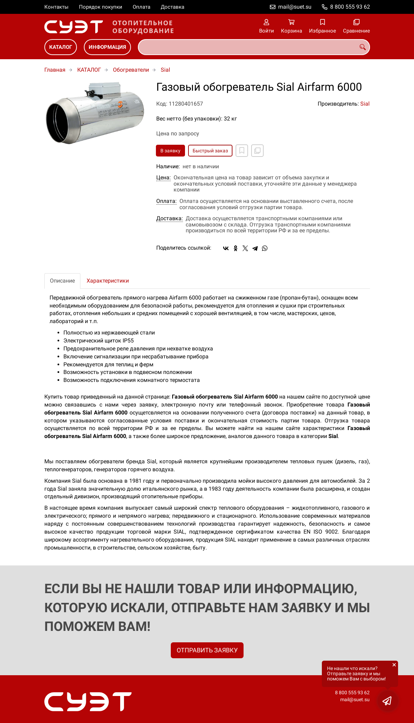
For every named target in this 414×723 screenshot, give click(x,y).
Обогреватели (131, 69)
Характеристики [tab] (108, 280)
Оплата (141, 7)
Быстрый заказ (210, 150)
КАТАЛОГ (60, 47)
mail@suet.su (294, 6)
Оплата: (166, 201)
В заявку (170, 150)
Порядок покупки (100, 7)
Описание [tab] (62, 280)
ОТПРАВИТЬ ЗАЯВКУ (207, 650)
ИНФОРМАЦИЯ (107, 47)
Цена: (163, 178)
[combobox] (254, 47)
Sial (165, 69)
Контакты (56, 7)
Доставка (172, 7)
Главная (54, 69)
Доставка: (169, 218)
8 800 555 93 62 (350, 6)
